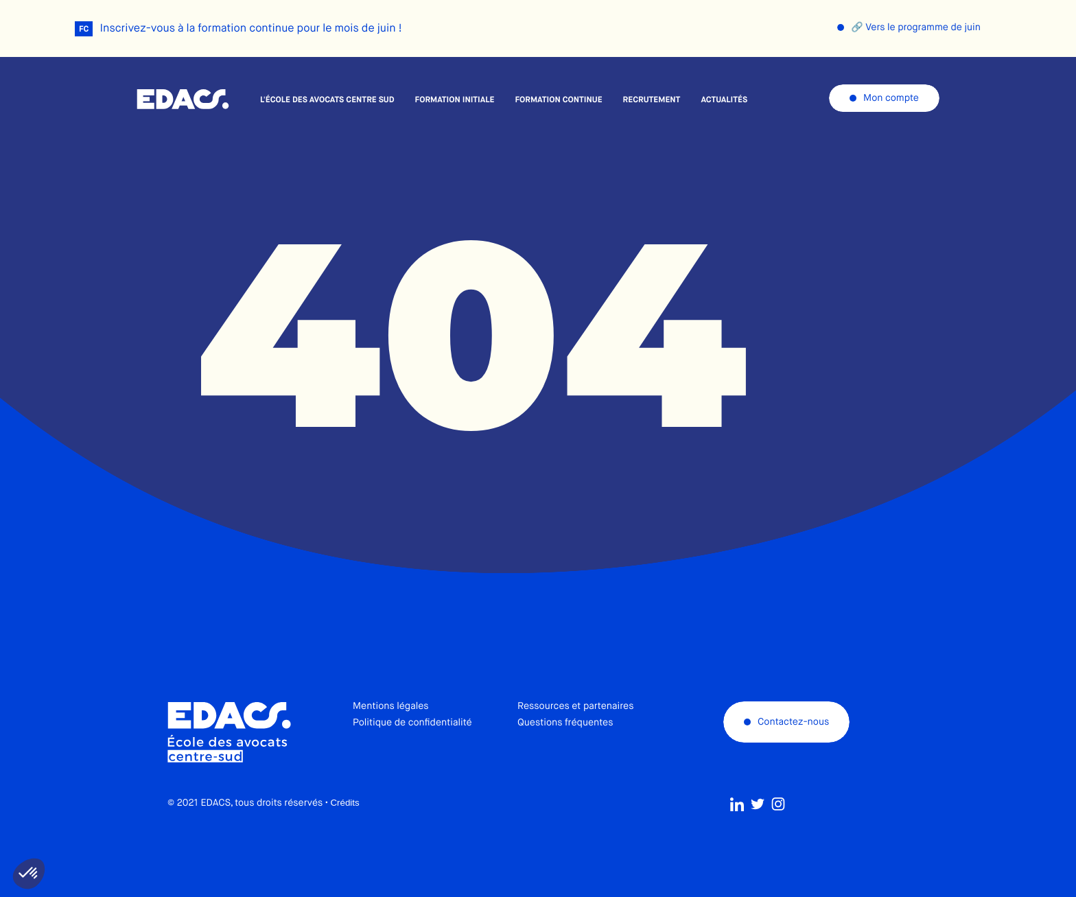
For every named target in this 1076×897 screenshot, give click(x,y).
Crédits (344, 835)
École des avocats (183, 99)
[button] (28, 873)
